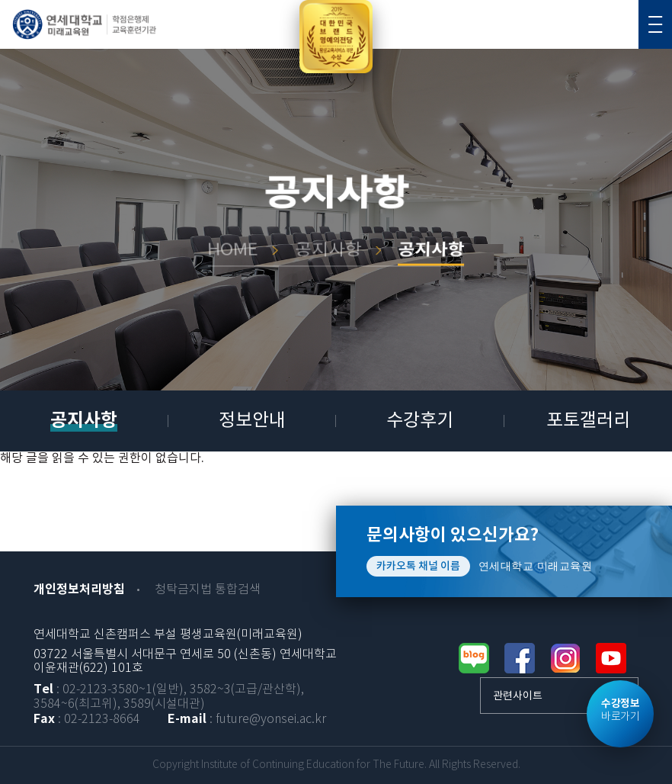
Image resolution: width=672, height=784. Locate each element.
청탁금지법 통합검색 (208, 589)
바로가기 (620, 710)
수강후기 (419, 421)
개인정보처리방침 (79, 589)
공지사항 (83, 421)
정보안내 (252, 421)
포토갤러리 (588, 421)
